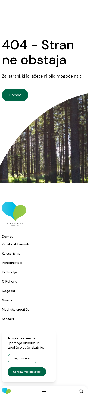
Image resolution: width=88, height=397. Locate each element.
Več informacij (22, 358)
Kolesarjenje (11, 253)
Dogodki (8, 291)
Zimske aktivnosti (15, 244)
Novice (7, 300)
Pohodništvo (12, 263)
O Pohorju (9, 281)
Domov (7, 236)
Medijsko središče (15, 309)
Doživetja (9, 272)
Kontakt (8, 319)
